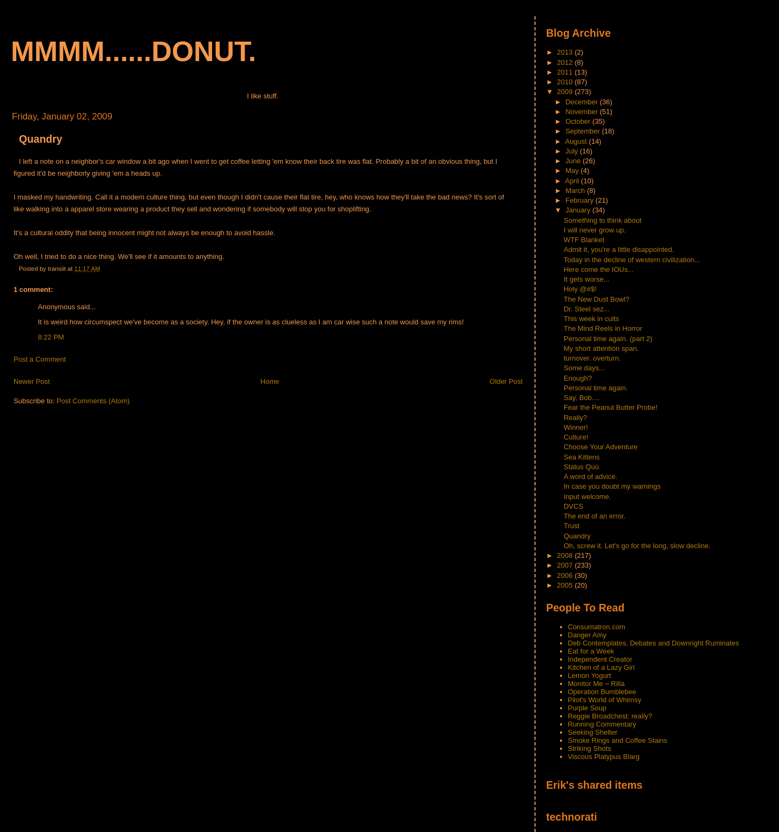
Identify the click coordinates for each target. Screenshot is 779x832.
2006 (566, 575)
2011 (566, 72)
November (582, 112)
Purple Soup (587, 708)
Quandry (40, 139)
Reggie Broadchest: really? (610, 716)
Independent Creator (600, 659)
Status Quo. (582, 467)
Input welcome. (587, 496)
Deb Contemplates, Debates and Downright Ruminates (654, 643)
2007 (566, 565)
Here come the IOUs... (598, 269)
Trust (571, 526)
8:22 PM (51, 337)
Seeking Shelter (593, 732)
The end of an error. (594, 516)
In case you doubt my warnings (612, 486)
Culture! (576, 437)
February (580, 200)
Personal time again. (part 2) (608, 339)
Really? (575, 418)
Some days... (584, 368)
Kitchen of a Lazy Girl (601, 667)
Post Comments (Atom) (93, 401)
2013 (566, 52)
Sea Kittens (582, 457)
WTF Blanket (584, 240)
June (574, 161)
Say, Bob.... (581, 398)
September (583, 131)
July (572, 151)
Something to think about (603, 220)
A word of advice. (590, 476)
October (578, 121)
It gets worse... (587, 279)
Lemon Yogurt (589, 675)
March (576, 191)
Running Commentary (602, 724)
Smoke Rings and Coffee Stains (618, 740)
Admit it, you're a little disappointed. (619, 249)
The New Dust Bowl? (596, 299)
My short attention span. (601, 348)
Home (269, 381)
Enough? (578, 378)
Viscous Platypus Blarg (604, 757)
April (573, 181)
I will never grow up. (595, 230)
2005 (566, 585)
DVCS (573, 506)
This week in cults (591, 319)
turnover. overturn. (592, 358)
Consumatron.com (596, 627)
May (572, 171)
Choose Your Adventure (601, 447)
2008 (566, 555)
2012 (566, 62)
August (577, 141)
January (578, 210)
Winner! (576, 427)
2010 (566, 82)
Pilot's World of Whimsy (605, 700)
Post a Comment (40, 359)
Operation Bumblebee (602, 692)
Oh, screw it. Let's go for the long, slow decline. (637, 546)
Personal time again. (596, 388)
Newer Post (32, 381)
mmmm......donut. (133, 51)
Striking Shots (589, 748)
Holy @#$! (580, 289)
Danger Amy (587, 635)
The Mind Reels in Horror (603, 328)
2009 (566, 92)
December (582, 102)
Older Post (506, 381)
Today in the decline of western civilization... (632, 260)
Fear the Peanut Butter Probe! (610, 407)
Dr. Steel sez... (587, 309)
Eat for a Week (591, 651)
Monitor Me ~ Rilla (596, 684)
